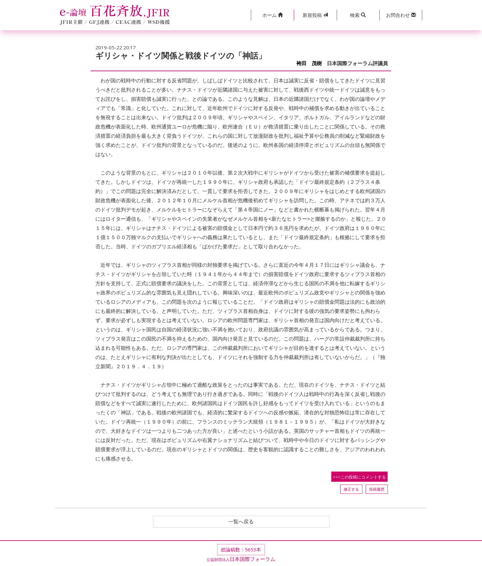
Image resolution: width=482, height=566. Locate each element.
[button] (272, 15)
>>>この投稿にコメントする (359, 477)
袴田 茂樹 (309, 63)
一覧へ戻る (241, 521)
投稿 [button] (315, 15)
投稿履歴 (376, 489)
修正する (351, 489)
